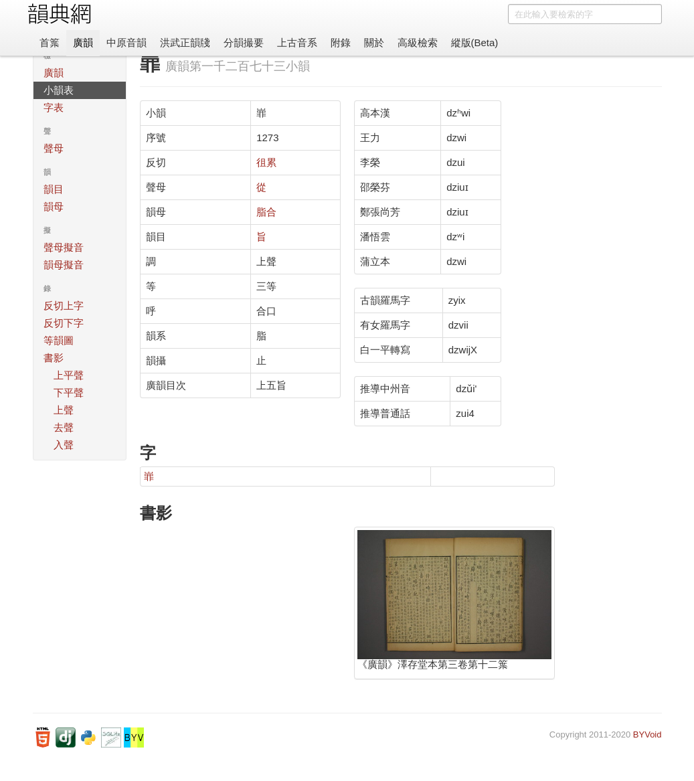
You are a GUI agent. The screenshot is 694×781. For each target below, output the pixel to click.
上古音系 (297, 42)
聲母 (54, 148)
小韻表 (59, 90)
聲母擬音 (64, 247)
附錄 (341, 42)
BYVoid (647, 734)
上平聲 (69, 375)
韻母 (54, 206)
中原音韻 (126, 42)
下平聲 (69, 392)
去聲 (64, 427)
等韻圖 (59, 340)
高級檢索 (418, 42)
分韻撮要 (244, 42)
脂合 (266, 212)
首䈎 (49, 42)
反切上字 (64, 305)
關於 (374, 42)
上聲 (64, 410)
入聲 (64, 444)
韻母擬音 (64, 264)
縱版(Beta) (475, 42)
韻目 (54, 189)
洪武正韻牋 (185, 42)
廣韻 (83, 42)
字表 (54, 107)
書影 (54, 357)
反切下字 (64, 323)
